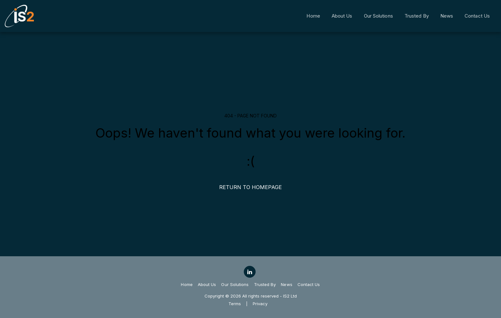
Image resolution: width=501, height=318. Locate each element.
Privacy (260, 303)
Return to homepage (250, 187)
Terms (234, 303)
